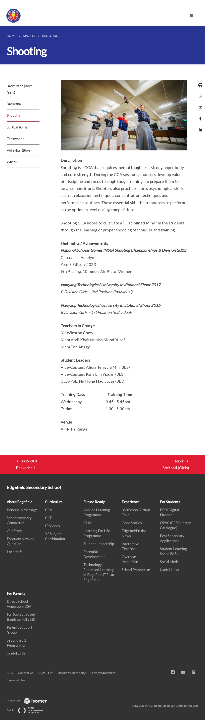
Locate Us (14, 551)
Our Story (14, 530)
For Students (170, 502)
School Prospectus (136, 569)
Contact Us (26, 673)
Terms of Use (16, 680)
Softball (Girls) (18, 127)
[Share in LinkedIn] (199, 127)
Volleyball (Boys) (19, 150)
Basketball (14, 104)
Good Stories (132, 522)
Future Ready (94, 502)
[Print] (199, 85)
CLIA (87, 522)
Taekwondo (16, 139)
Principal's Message (22, 510)
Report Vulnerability (72, 673)
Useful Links (169, 569)
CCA (48, 510)
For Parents (16, 593)
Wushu (12, 162)
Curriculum (53, 502)
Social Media (169, 561)
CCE (48, 518)
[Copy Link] (199, 96)
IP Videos (52, 525)
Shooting (13, 115)
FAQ (10, 673)
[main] (102, 250)
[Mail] (199, 105)
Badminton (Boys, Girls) (20, 89)
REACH (43, 673)
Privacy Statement (102, 673)
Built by (28, 710)
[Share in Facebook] (199, 116)
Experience (131, 502)
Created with (30, 700)
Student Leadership (98, 543)
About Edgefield (19, 502)
